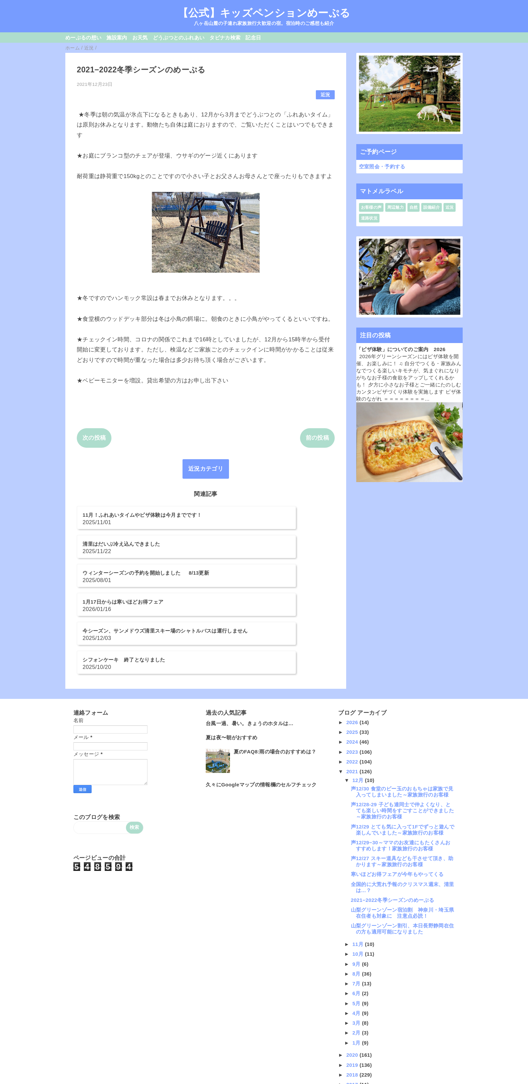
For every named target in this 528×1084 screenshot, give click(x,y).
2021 (352, 702)
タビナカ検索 (224, 37)
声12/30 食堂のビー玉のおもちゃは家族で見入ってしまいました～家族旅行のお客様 (402, 722)
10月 (358, 884)
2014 (352, 1045)
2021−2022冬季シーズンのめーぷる (392, 831)
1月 (357, 973)
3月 (357, 953)
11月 (358, 875)
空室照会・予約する (382, 166)
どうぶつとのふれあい (178, 37)
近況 (325, 94)
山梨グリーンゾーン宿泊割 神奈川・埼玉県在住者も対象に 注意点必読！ (402, 843)
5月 (357, 934)
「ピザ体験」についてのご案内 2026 (401, 349)
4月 (357, 944)
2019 (352, 995)
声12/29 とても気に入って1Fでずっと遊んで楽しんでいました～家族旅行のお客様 (402, 760)
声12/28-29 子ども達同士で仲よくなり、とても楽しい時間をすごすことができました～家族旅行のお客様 (402, 741)
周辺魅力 (395, 207)
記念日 (253, 37)
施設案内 (116, 37)
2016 (352, 1025)
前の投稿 (317, 438)
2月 (357, 963)
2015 (352, 1035)
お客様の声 (371, 207)
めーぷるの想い (83, 37)
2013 (352, 1054)
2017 (352, 1015)
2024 (352, 672)
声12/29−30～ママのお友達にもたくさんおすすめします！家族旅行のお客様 (401, 776)
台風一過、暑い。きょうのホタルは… (250, 654)
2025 (352, 663)
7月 (357, 914)
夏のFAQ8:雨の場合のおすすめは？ (275, 682)
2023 (352, 682)
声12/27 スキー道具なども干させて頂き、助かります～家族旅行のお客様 (402, 792)
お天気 (140, 37)
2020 (352, 985)
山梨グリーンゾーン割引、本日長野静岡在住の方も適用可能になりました (402, 859)
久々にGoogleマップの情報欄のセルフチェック (261, 715)
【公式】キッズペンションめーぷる (264, 13)
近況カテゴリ (205, 469)
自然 (413, 207)
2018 (352, 1005)
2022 (352, 692)
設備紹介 (431, 207)
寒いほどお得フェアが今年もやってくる (397, 805)
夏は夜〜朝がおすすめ (231, 668)
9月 (357, 894)
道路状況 (369, 218)
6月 (357, 924)
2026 (352, 653)
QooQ (275, 1081)
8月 (357, 904)
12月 (358, 710)
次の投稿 (94, 438)
